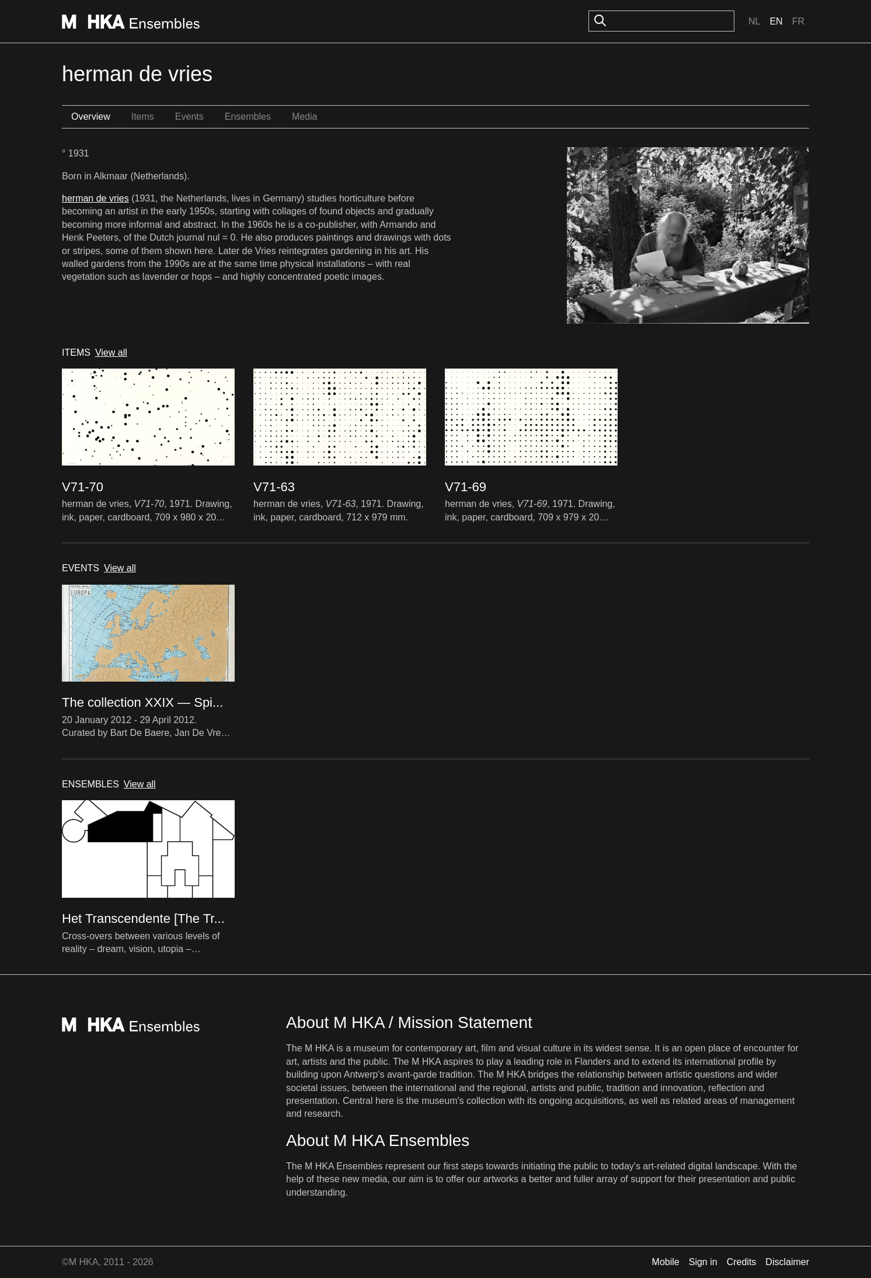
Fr (798, 21)
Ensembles (248, 116)
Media (305, 116)
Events (189, 116)
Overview (90, 116)
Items (142, 116)
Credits (742, 1262)
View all (111, 352)
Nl (754, 21)
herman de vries (95, 198)
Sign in (703, 1262)
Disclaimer (787, 1262)
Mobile (666, 1262)
